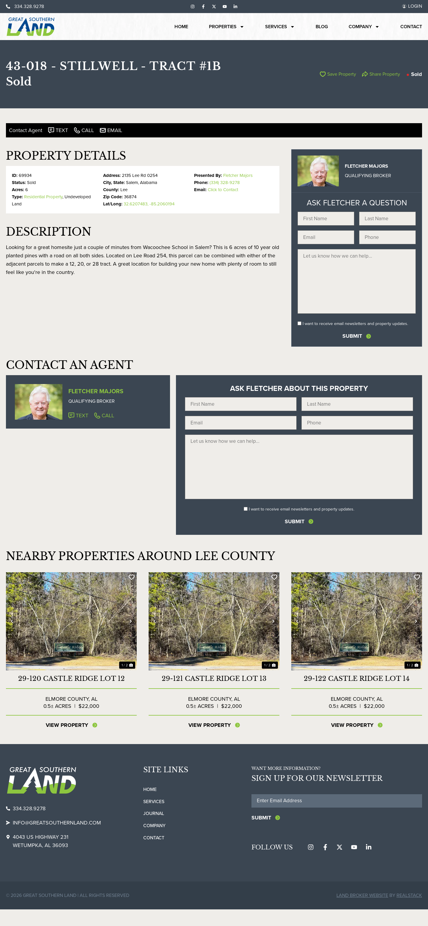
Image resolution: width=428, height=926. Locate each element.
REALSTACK (409, 911)
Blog (322, 27)
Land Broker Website (362, 911)
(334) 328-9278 (225, 182)
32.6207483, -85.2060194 (149, 204)
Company (364, 27)
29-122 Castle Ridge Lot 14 (357, 695)
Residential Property (43, 197)
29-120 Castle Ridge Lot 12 (71, 695)
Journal (153, 829)
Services (280, 27)
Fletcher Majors (238, 175)
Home (181, 27)
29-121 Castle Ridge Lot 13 (214, 695)
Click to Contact (223, 189)
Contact (411, 27)
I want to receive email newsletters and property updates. (355, 332)
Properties (226, 27)
